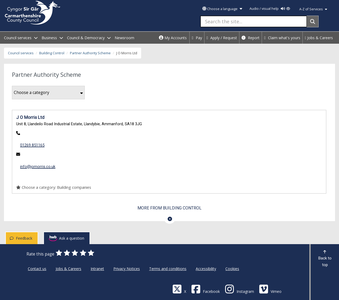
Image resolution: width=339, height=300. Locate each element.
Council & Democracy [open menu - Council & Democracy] (89, 37)
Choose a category (48, 92)
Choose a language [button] (222, 9)
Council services (21, 53)
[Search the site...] (253, 21)
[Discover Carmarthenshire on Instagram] (239, 289)
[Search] (313, 21)
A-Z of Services (313, 9)
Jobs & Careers (319, 37)
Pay (197, 37)
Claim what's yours (282, 37)
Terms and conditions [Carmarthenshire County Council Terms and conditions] (167, 268)
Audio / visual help (269, 8)
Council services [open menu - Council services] (21, 37)
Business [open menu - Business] (52, 37)
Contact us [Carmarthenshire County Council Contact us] (37, 268)
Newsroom (124, 37)
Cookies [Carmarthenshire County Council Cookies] (232, 268)
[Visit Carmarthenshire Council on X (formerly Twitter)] (179, 289)
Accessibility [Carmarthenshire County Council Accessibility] (206, 268)
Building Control (51, 53)
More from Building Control (169, 208)
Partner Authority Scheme (90, 53)
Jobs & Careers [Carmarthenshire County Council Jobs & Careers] (68, 268)
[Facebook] (205, 289)
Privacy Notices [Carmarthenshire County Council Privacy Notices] (126, 268)
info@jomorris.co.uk (37, 166)
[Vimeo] (270, 289)
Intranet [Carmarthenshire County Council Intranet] (97, 268)
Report (251, 37)
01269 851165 (32, 145)
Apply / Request (222, 37)
